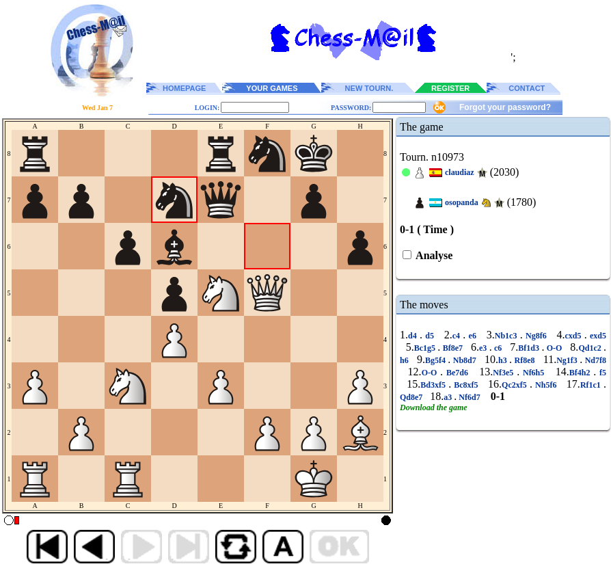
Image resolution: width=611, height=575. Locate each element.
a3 (449, 397)
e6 (472, 335)
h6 (405, 360)
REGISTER (450, 88)
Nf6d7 (469, 397)
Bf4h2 (581, 372)
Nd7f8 (594, 360)
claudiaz (459, 172)
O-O (554, 348)
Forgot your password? (505, 107)
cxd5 (574, 335)
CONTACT (526, 88)
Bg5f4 (436, 360)
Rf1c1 (591, 385)
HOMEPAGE (184, 88)
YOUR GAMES (271, 88)
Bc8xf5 (466, 385)
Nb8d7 (464, 360)
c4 (457, 335)
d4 (414, 335)
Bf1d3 (529, 348)
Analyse (432, 255)
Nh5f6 (546, 385)
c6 (498, 348)
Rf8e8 (524, 360)
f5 (601, 372)
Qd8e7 (412, 397)
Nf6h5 (533, 372)
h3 (503, 360)
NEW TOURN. (369, 88)
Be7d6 (457, 372)
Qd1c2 (590, 348)
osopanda (461, 202)
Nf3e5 (505, 372)
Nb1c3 (507, 335)
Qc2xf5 (516, 385)
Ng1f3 (568, 360)
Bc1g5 (426, 348)
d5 (429, 335)
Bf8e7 (452, 348)
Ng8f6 (536, 335)
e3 (484, 348)
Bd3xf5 (434, 385)
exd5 (596, 335)
